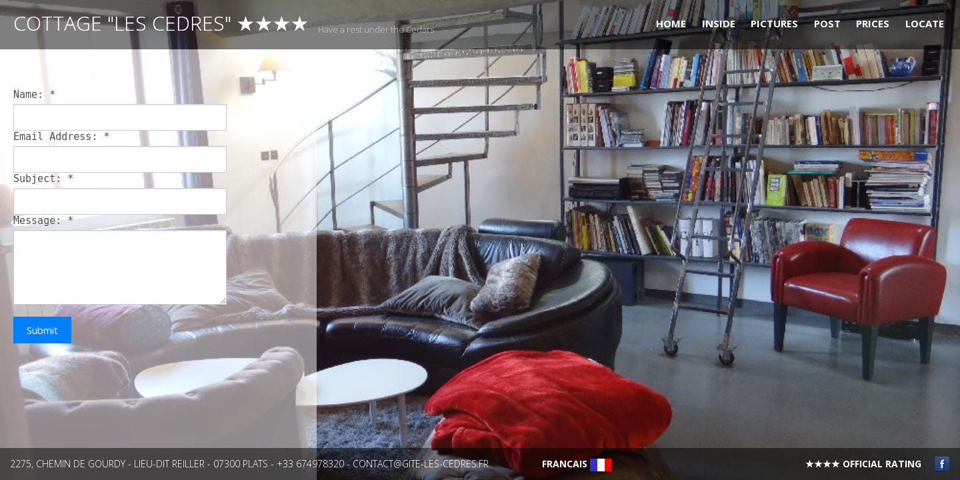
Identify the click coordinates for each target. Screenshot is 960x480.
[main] (158, 267)
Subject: (43, 179)
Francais (576, 463)
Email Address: (61, 137)
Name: (34, 95)
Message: (43, 221)
